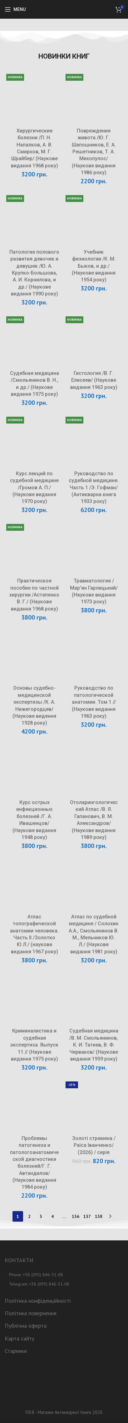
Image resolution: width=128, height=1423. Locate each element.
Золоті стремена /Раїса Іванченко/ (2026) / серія (94, 1145)
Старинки (16, 1350)
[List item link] (64, 1274)
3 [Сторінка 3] (41, 1216)
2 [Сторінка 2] (29, 1216)
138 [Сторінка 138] (98, 1216)
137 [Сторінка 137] (87, 1216)
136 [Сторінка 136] (75, 1216)
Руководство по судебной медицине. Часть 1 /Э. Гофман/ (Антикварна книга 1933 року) (94, 488)
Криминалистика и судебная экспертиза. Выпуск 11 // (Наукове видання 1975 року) (34, 1045)
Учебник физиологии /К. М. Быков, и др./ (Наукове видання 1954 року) (94, 266)
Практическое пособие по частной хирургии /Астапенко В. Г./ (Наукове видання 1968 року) (34, 595)
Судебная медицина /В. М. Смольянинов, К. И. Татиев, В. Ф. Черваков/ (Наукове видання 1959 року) (93, 1045)
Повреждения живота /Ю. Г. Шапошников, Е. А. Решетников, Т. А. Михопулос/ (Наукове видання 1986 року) (94, 151)
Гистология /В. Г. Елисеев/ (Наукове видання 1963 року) (93, 380)
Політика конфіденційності (38, 1300)
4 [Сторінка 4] (52, 1216)
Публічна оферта (26, 1325)
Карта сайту (19, 1338)
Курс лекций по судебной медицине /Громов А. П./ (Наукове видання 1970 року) (34, 488)
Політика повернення (31, 1313)
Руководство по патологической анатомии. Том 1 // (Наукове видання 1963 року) (94, 702)
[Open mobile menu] (15, 9)
